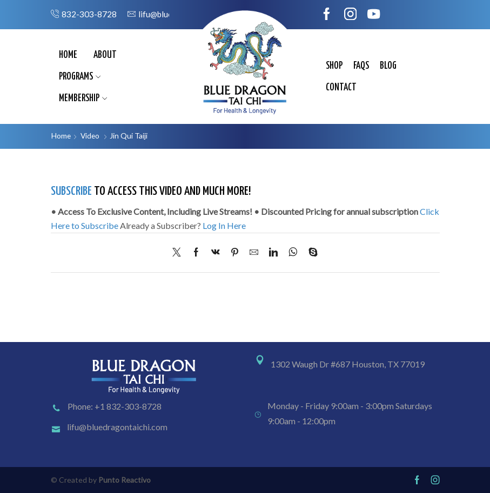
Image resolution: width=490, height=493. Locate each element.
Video (91, 135)
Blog (388, 66)
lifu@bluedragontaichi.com (117, 427)
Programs (80, 77)
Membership (83, 98)
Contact (341, 88)
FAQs (361, 66)
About (105, 55)
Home (68, 55)
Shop (334, 66)
